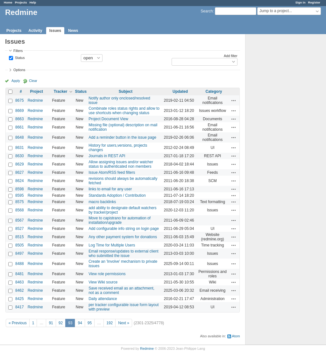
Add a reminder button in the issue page (122, 137)
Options (19, 70)
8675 (19, 100)
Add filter (230, 56)
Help (33, 2)
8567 (19, 220)
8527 (19, 228)
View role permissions (107, 274)
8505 (19, 245)
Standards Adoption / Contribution (117, 195)
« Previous (18, 323)
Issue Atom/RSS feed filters (112, 172)
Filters (18, 51)
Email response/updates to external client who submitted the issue (123, 253)
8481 (19, 274)
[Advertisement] (277, 134)
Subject (125, 91)
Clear (33, 81)
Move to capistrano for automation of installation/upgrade (120, 220)
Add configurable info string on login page (124, 228)
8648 (19, 137)
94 (80, 323)
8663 (19, 119)
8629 (19, 164)
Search (207, 11)
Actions (233, 100)
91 (51, 323)
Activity (35, 30)
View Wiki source (103, 282)
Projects (21, 2)
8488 (19, 263)
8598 (19, 189)
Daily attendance (103, 299)
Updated (180, 91)
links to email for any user (110, 189)
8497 (19, 253)
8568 (19, 210)
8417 (19, 307)
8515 (19, 237)
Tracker (60, 91)
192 (109, 323)
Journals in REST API (107, 156)
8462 (19, 290)
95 (90, 323)
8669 (19, 110)
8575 (19, 202)
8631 (19, 147)
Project (36, 91)
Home (8, 2)
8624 (19, 181)
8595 (19, 195)
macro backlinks (102, 202)
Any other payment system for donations (123, 237)
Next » (123, 323)
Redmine (35, 100)
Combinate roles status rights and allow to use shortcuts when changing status (124, 110)
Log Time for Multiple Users (112, 245)
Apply (15, 81)
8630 (19, 156)
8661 (19, 127)
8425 (19, 299)
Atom (236, 336)
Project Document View (108, 119)
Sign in (300, 2)
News (73, 30)
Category (214, 91)
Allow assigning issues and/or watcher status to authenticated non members (121, 164)
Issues (55, 30)
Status (19, 57)
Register (314, 2)
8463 (19, 282)
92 (61, 323)
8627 (19, 172)
